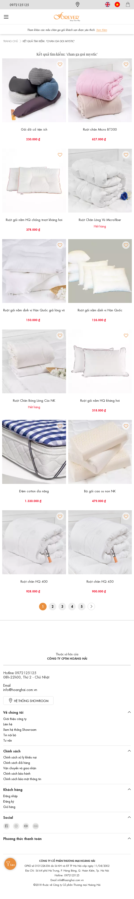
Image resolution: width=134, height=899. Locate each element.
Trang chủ (10, 41)
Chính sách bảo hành (16, 773)
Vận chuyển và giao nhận (19, 768)
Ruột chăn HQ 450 (100, 581)
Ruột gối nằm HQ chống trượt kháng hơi (34, 219)
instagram (16, 826)
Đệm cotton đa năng (34, 491)
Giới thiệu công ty (15, 718)
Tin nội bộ (9, 735)
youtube (26, 826)
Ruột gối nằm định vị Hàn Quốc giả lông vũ (34, 310)
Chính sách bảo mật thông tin (22, 779)
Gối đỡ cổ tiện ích (34, 129)
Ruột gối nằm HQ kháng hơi (100, 400)
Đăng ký (8, 801)
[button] (60, 64)
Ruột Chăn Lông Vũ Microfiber (100, 219)
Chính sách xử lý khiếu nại (20, 757)
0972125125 (19, 4)
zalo (35, 826)
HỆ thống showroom (31, 700)
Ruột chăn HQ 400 (33, 581)
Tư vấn (7, 740)
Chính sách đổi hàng (16, 762)
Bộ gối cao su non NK (100, 491)
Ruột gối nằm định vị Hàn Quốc (100, 310)
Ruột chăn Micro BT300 (100, 129)
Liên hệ (7, 724)
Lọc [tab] (12, 864)
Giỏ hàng (9, 806)
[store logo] (67, 17)
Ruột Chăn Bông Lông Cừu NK (34, 400)
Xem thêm (101, 29)
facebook (6, 826)
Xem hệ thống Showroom (19, 729)
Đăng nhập (10, 796)
